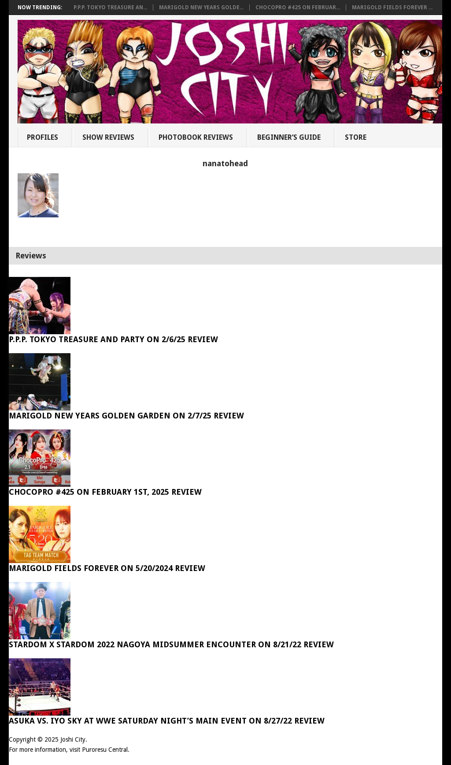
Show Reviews (108, 137)
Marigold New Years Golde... (201, 7)
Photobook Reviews (196, 137)
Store (355, 137)
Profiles (42, 137)
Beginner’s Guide (289, 137)
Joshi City (72, 739)
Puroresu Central (105, 749)
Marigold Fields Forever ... (392, 7)
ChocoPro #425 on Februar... (297, 7)
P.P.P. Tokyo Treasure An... (110, 7)
